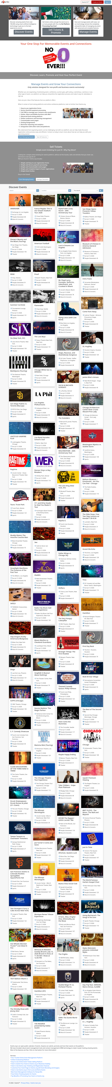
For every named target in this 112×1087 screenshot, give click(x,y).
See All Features (42, 137)
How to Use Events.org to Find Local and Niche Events (28, 1070)
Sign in (108, 2)
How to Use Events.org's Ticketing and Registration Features (30, 1066)
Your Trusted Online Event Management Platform (27, 1058)
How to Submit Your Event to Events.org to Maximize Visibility (30, 1064)
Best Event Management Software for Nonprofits (26, 1072)
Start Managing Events (26, 137)
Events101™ (85, 2)
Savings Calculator (43, 179)
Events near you (36, 1083)
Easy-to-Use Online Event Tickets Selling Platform (26, 1062)
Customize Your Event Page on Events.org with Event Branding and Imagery (35, 1068)
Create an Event (97, 2)
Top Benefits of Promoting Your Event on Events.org (27, 1076)
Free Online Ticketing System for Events (23, 1074)
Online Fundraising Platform (20, 1060)
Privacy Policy (25, 1083)
